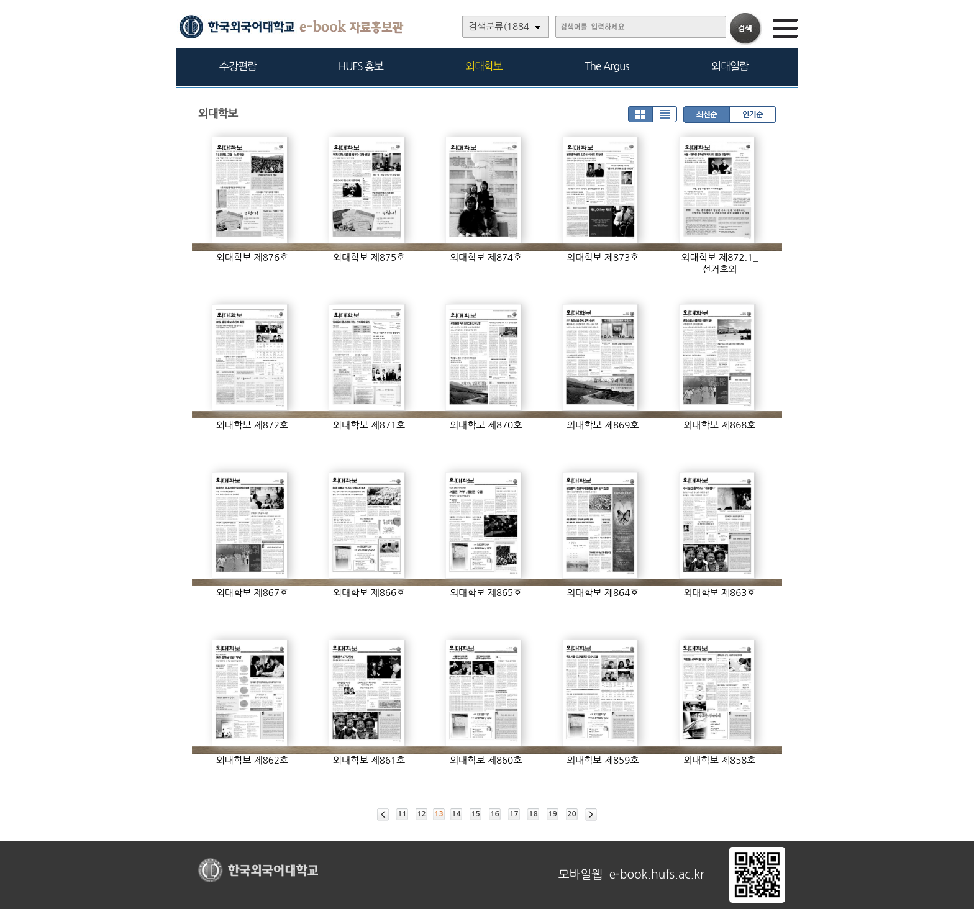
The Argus (607, 66)
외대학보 (484, 66)
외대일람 (730, 66)
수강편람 (238, 66)
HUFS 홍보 (361, 66)
